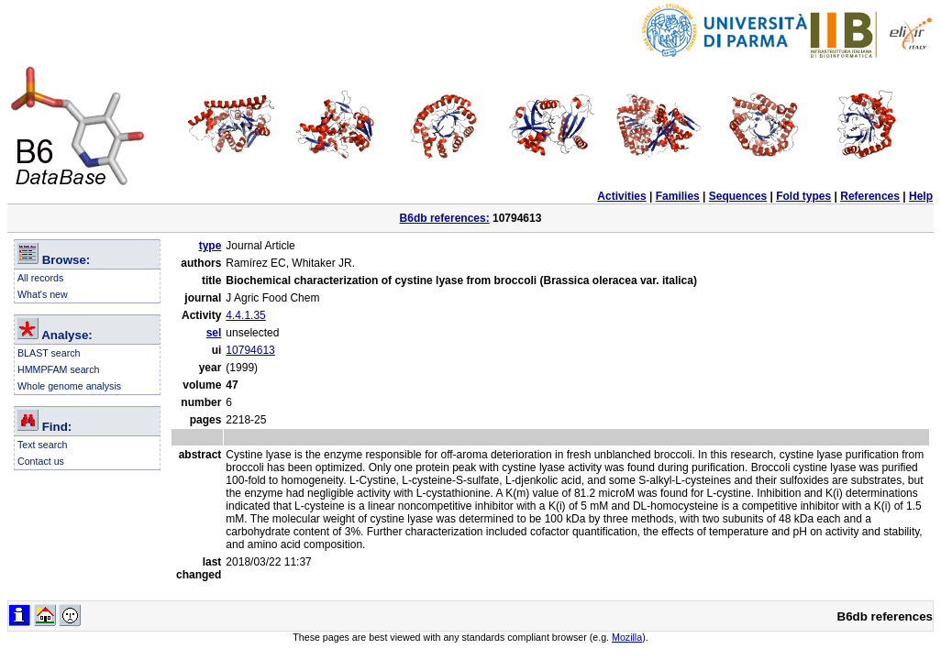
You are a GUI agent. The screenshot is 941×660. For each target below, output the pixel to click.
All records (40, 277)
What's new (42, 294)
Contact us (40, 461)
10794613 (250, 350)
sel (214, 332)
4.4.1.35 (245, 315)
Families (678, 196)
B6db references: (445, 218)
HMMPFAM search (58, 369)
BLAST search (49, 352)
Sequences (738, 196)
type (210, 245)
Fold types (803, 196)
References (870, 196)
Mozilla (627, 637)
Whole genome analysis (69, 385)
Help (921, 196)
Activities (621, 196)
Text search (42, 444)
